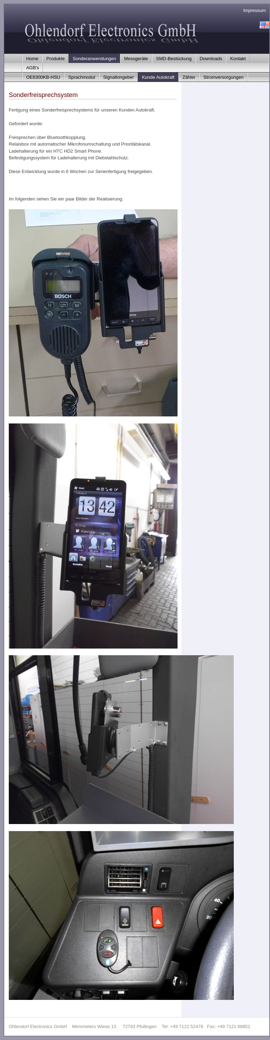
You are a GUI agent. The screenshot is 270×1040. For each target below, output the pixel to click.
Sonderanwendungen (94, 58)
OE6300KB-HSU (43, 77)
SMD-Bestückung (174, 58)
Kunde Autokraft (158, 77)
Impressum (254, 10)
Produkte (55, 58)
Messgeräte (136, 58)
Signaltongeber (118, 77)
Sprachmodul (81, 77)
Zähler (188, 77)
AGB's (32, 67)
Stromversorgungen (224, 77)
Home (32, 58)
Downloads (211, 58)
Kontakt (238, 58)
